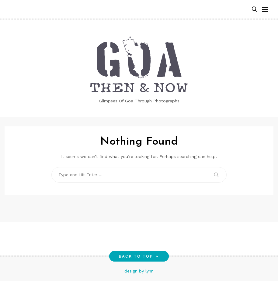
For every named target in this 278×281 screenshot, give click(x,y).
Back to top (139, 256)
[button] (254, 9)
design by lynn (139, 271)
